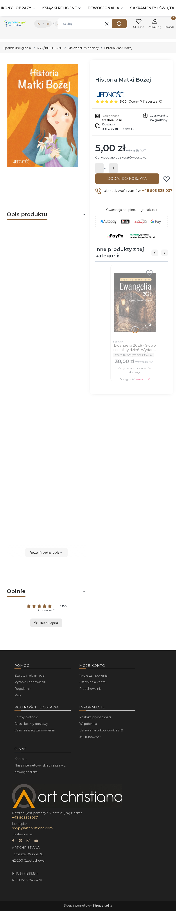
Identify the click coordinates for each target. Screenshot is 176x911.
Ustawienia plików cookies (99, 730)
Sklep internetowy (86, 905)
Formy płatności (26, 717)
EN (48, 23)
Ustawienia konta (92, 682)
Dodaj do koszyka (127, 178)
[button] (119, 23)
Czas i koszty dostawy (31, 724)
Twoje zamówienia (93, 675)
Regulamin (22, 689)
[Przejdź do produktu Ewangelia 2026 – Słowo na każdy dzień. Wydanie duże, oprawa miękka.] (135, 302)
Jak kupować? (90, 737)
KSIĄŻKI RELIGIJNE (50, 48)
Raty (18, 695)
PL (38, 23)
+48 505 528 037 (157, 191)
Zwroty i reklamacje (29, 675)
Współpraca (88, 724)
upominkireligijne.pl (18, 48)
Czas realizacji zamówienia (34, 730)
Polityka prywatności (95, 717)
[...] (42, 115)
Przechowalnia (90, 689)
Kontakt (20, 759)
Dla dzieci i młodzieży (83, 48)
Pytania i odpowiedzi (30, 682)
